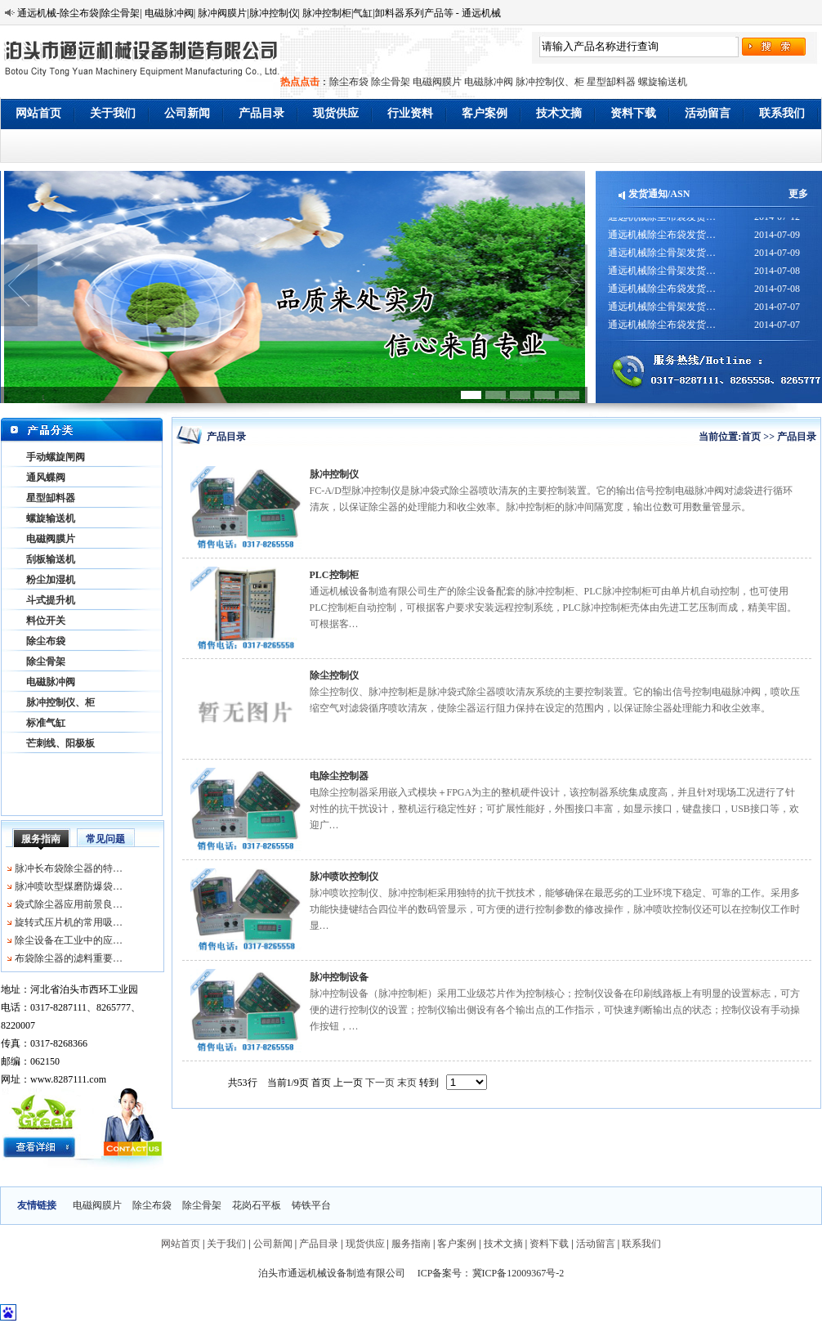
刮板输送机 (50, 559)
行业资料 (410, 113)
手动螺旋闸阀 (55, 457)
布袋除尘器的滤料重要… (69, 958)
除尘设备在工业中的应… (69, 940)
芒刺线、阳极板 (60, 743)
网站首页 (38, 113)
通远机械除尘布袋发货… (662, 220)
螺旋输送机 (662, 81)
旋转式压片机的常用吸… (69, 922)
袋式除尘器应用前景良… (69, 904)
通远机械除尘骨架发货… (662, 256)
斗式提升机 (50, 600)
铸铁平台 (311, 1205)
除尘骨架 (390, 81)
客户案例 (484, 113)
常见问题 (105, 839)
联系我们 (782, 113)
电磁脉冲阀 (488, 81)
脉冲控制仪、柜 (550, 81)
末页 (407, 1082)
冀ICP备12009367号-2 (518, 1273)
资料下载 (633, 113)
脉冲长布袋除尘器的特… (69, 868)
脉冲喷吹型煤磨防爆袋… (69, 886)
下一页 (380, 1082)
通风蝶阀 (45, 477)
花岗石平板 (256, 1205)
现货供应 (336, 113)
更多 (798, 194)
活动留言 (707, 113)
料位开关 (45, 620)
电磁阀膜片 (437, 81)
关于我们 (113, 113)
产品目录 (261, 113)
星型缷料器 (611, 81)
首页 (751, 436)
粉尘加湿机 (50, 579)
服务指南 (40, 839)
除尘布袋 (349, 81)
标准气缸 (45, 723)
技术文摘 (559, 113)
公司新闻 (187, 113)
